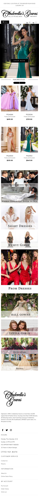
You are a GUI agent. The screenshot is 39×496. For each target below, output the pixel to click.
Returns (3, 464)
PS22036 (29, 114)
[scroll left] (16, 83)
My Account (4, 486)
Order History (5, 489)
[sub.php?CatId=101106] (19, 51)
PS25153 (29, 156)
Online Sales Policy (7, 476)
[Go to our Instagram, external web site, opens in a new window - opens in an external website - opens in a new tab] (10, 430)
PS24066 (9, 114)
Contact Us (4, 461)
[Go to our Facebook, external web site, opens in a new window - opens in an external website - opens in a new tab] (2, 430)
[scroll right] (23, 83)
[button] (5, 51)
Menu (5, 22)
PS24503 (9, 156)
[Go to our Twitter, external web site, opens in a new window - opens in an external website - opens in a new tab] (6, 430)
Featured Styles (19, 80)
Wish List (4, 492)
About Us (3, 473)
